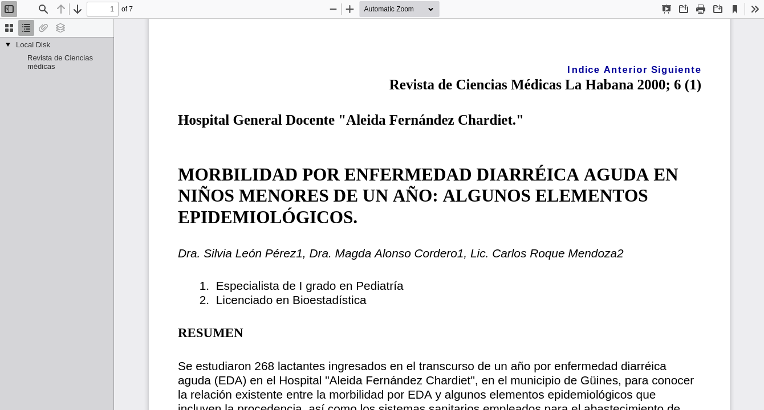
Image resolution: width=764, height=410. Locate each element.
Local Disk (33, 44)
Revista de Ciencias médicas (60, 62)
